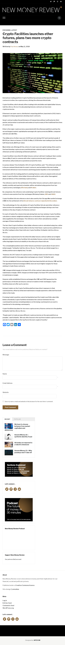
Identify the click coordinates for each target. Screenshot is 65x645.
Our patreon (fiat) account (13, 559)
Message (6, 355)
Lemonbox (15, 589)
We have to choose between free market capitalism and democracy (17, 427)
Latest (14, 30)
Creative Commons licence (24, 585)
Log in (5, 600)
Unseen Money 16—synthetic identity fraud (23, 436)
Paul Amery (15, 46)
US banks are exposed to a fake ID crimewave (23, 444)
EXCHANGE (7, 30)
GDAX (53, 194)
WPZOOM (37, 640)
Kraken (33, 187)
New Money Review (32, 630)
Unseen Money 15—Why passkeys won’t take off (23, 451)
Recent (7, 419)
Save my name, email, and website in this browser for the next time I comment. (29, 401)
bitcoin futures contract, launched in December (40, 201)
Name (5, 374)
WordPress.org (8, 608)
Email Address (7, 383)
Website (6, 392)
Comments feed (8, 605)
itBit (46, 194)
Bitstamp (24, 187)
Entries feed (7, 603)
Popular (17, 419)
